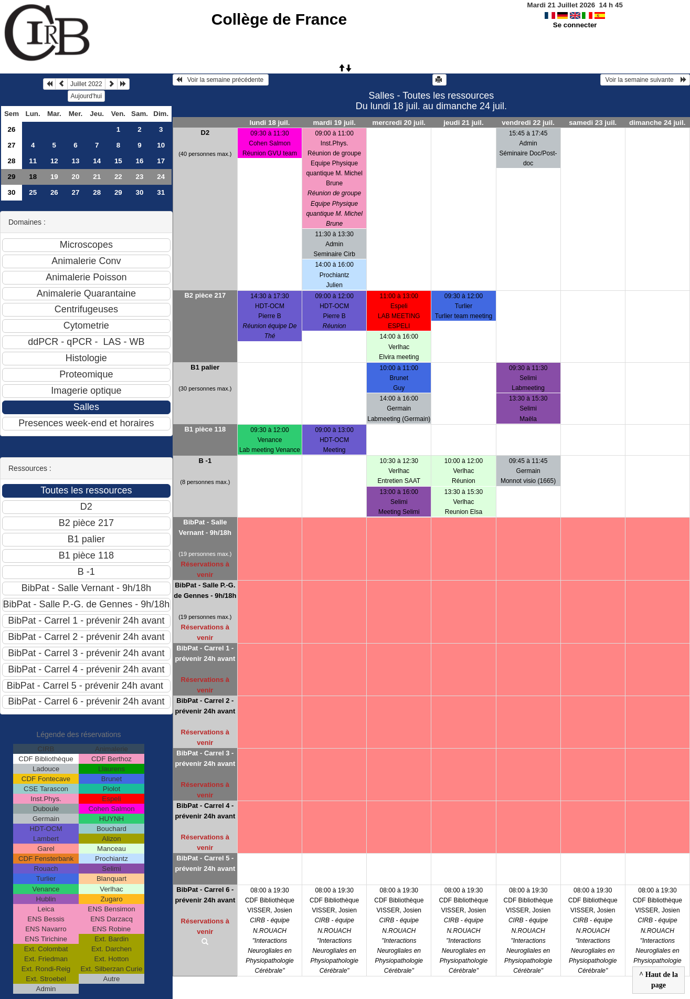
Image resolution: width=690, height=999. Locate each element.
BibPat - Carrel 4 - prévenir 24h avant (205, 811)
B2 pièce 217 (205, 295)
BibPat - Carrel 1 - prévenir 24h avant (205, 653)
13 (76, 161)
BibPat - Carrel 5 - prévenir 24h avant (205, 863)
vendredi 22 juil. (528, 123)
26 (12, 129)
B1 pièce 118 (205, 429)
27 (12, 145)
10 (161, 145)
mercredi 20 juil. (399, 123)
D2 (205, 132)
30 (12, 192)
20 (76, 177)
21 (97, 177)
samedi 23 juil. (593, 123)
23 (140, 177)
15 (118, 161)
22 (118, 177)
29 (12, 177)
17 (161, 161)
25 (33, 192)
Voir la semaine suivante (645, 79)
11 (33, 161)
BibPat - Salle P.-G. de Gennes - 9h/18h (205, 590)
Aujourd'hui (86, 96)
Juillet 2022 (86, 84)
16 (140, 161)
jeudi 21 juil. (463, 123)
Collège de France (279, 19)
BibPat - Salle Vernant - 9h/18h (205, 527)
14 (97, 161)
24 (161, 177)
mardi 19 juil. (334, 123)
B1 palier (204, 367)
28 (12, 161)
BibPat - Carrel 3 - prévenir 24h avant (205, 758)
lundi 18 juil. (269, 123)
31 (161, 192)
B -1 (205, 461)
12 (54, 161)
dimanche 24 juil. (657, 123)
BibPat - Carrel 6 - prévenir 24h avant (205, 895)
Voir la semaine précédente (221, 79)
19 (54, 177)
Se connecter (575, 25)
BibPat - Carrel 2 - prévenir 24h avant (205, 706)
